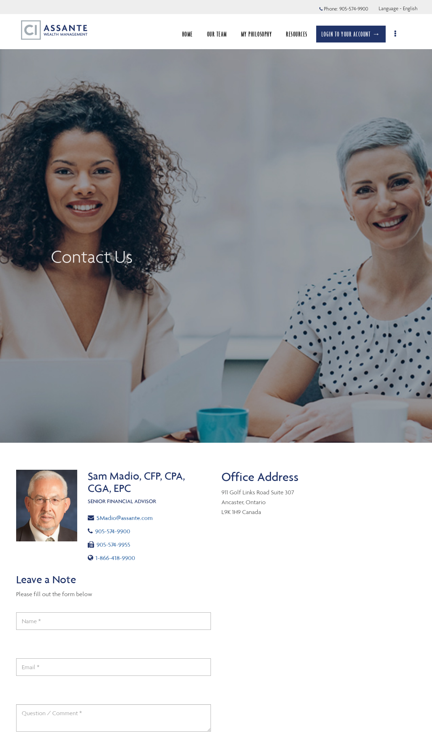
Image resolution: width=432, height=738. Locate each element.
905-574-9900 (115, 530)
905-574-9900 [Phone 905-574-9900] (353, 9)
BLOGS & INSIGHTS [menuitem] (289, 34)
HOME (134, 34)
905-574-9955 (109, 544)
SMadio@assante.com (120, 517)
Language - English (398, 8)
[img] (216, 221)
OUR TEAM (164, 34)
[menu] (399, 34)
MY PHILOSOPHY (203, 34)
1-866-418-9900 (113, 557)
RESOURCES (243, 34)
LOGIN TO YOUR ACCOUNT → (354, 34)
